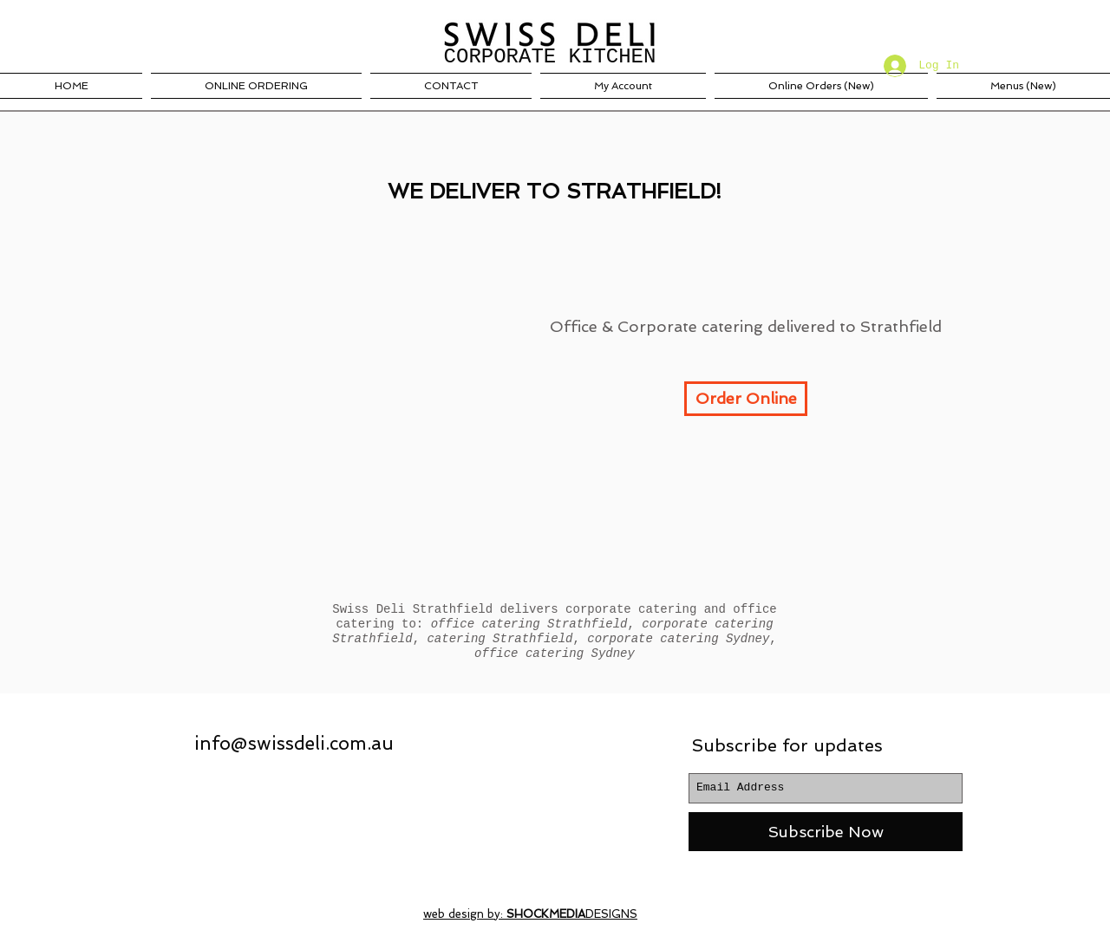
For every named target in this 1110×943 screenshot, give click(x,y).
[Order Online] (745, 398)
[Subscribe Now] (826, 831)
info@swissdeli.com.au (294, 743)
